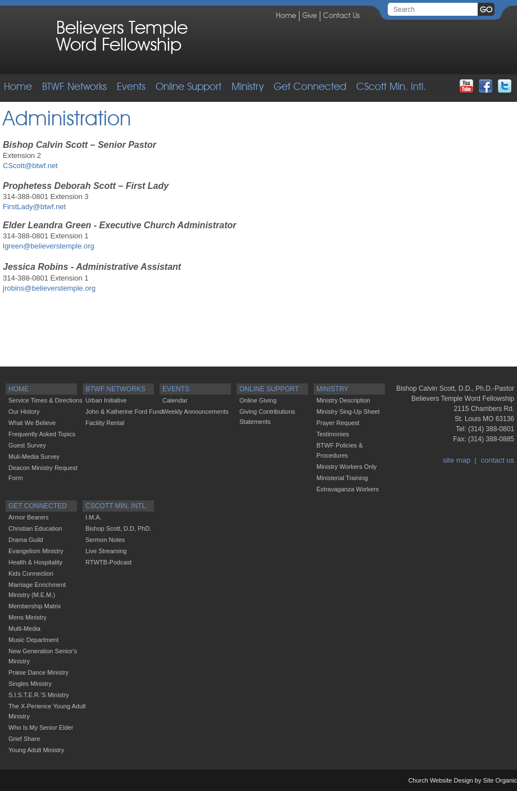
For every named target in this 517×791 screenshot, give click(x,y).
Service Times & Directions (45, 400)
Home (286, 16)
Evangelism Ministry (36, 551)
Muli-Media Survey (34, 456)
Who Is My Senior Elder (41, 727)
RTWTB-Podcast (108, 562)
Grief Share (24, 738)
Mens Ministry (27, 617)
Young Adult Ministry (36, 750)
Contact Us (341, 16)
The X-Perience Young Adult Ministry (47, 711)
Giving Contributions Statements (267, 416)
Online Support (188, 87)
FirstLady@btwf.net (34, 206)
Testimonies (332, 434)
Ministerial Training (342, 477)
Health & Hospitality (35, 562)
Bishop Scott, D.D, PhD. (118, 528)
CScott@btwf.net (30, 165)
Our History (24, 411)
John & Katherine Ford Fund (124, 411)
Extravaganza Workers (347, 489)
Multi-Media (24, 628)
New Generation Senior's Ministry (42, 656)
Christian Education (35, 528)
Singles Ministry (30, 683)
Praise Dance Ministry (38, 672)
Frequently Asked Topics (41, 434)
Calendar (175, 400)
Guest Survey (27, 445)
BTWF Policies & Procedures (339, 450)
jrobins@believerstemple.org (49, 288)
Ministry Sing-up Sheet (348, 411)
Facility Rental (104, 422)
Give (309, 16)
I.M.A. (93, 517)
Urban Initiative (105, 400)
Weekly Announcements (195, 411)
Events (131, 87)
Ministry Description (343, 400)
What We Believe (32, 422)
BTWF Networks (74, 87)
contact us (497, 460)
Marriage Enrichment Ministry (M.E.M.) (37, 589)
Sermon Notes (105, 539)
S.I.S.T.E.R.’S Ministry (38, 694)
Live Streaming (105, 551)
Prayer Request (337, 422)
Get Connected (310, 87)
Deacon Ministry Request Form (43, 472)
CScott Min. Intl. (391, 87)
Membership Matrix (34, 606)
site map (456, 460)
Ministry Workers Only (346, 466)
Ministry (248, 87)
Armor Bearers (28, 517)
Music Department (33, 639)
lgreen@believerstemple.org (48, 246)
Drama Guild (25, 539)
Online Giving (257, 400)
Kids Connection (30, 573)
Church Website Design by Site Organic (462, 780)
